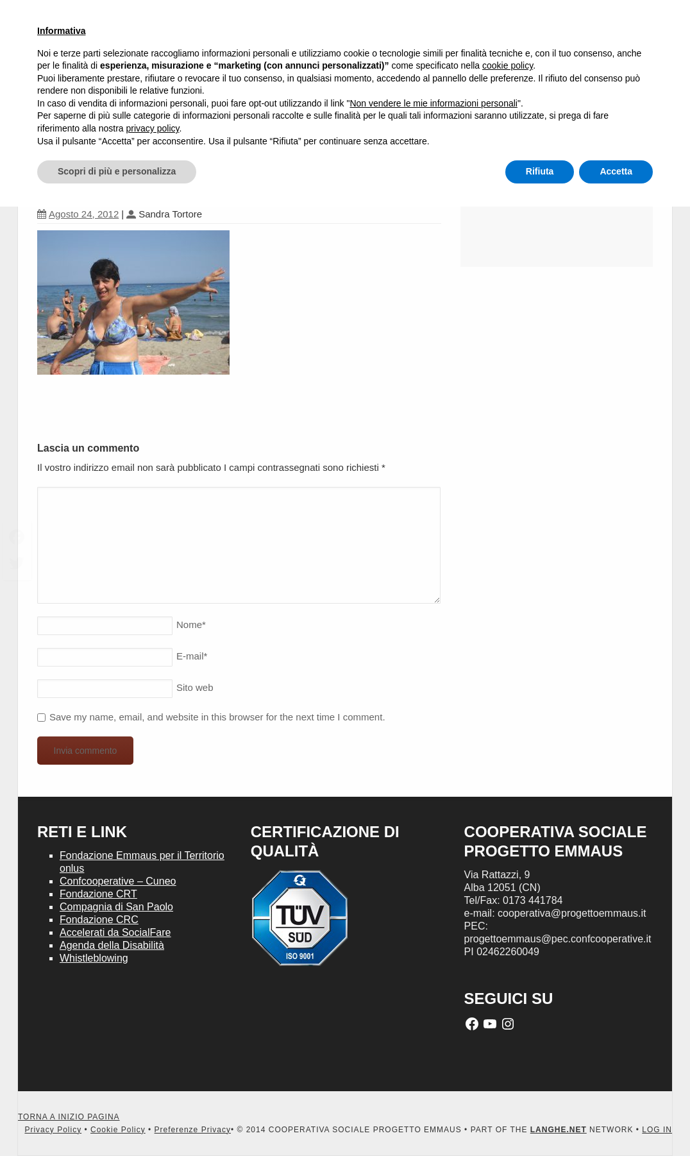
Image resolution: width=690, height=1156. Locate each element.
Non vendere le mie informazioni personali (433, 103)
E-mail (191, 655)
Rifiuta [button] (540, 171)
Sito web (195, 687)
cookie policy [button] (507, 65)
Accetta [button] (616, 171)
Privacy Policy (52, 1129)
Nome (191, 624)
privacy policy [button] (153, 128)
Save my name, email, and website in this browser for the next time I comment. (217, 716)
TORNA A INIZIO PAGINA (69, 1116)
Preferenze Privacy (193, 1129)
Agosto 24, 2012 (78, 213)
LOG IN (657, 1129)
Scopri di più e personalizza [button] (117, 171)
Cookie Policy (118, 1129)
